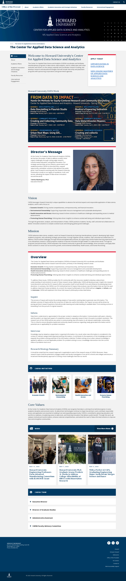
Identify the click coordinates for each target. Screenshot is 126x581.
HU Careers (116, 560)
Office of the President (113, 558)
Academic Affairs (38, 7)
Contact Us (116, 2)
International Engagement (105, 7)
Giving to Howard (114, 552)
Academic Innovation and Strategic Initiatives (62, 7)
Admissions (116, 555)
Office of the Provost (11, 7)
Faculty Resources (87, 7)
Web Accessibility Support (112, 566)
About (27, 7)
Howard (117, 549)
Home (15, 56)
